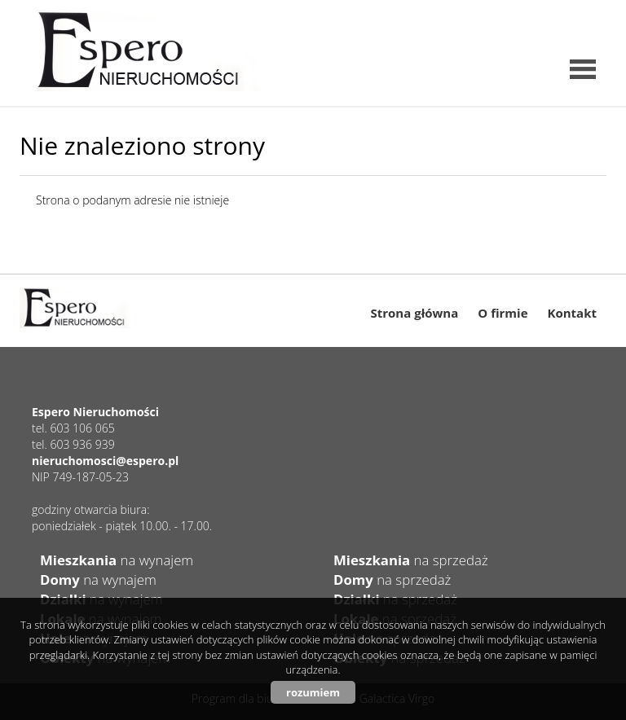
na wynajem (116, 560)
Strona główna (415, 313)
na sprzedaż (410, 560)
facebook (590, 21)
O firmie (502, 313)
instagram (556, 21)
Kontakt (572, 313)
